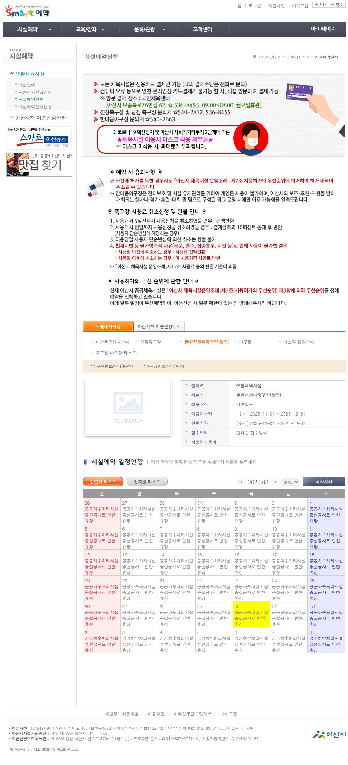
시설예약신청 (31, 98)
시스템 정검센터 (299, 342)
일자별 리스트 (147, 481)
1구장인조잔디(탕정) (113, 366)
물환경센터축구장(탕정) (207, 342)
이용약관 (156, 713)
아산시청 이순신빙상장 (40, 117)
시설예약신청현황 (35, 105)
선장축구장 (150, 342)
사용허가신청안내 (35, 91)
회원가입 (276, 5)
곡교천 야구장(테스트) (117, 352)
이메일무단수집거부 (193, 713)
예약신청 (323, 482)
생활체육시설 (30, 73)
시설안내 (27, 83)
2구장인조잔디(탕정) (166, 366)
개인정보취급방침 (122, 713)
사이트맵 (300, 5)
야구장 (245, 342)
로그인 (255, 5)
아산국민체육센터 (112, 342)
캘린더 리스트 (103, 481)
